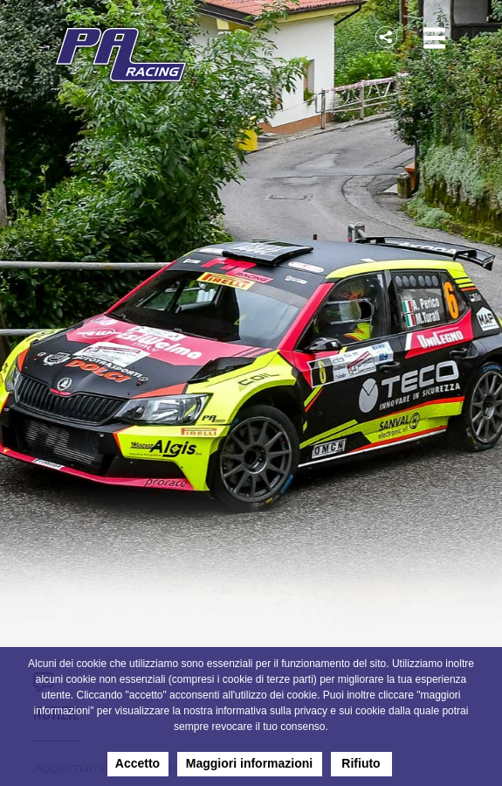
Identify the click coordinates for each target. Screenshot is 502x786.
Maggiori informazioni (249, 763)
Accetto (137, 763)
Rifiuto (360, 763)
